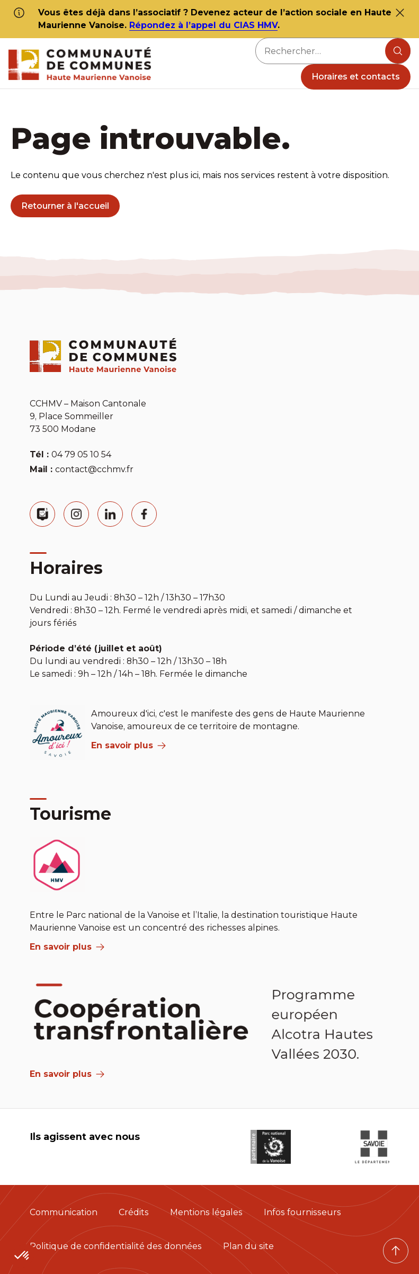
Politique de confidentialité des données (116, 1246)
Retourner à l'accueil (65, 206)
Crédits (134, 1212)
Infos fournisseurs (302, 1212)
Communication (63, 1212)
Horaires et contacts (355, 77)
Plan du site (248, 1246)
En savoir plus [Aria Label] (67, 1074)
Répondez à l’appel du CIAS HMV (203, 25)
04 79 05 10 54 (81, 454)
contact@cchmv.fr (94, 469)
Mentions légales (206, 1212)
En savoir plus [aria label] (128, 745)
